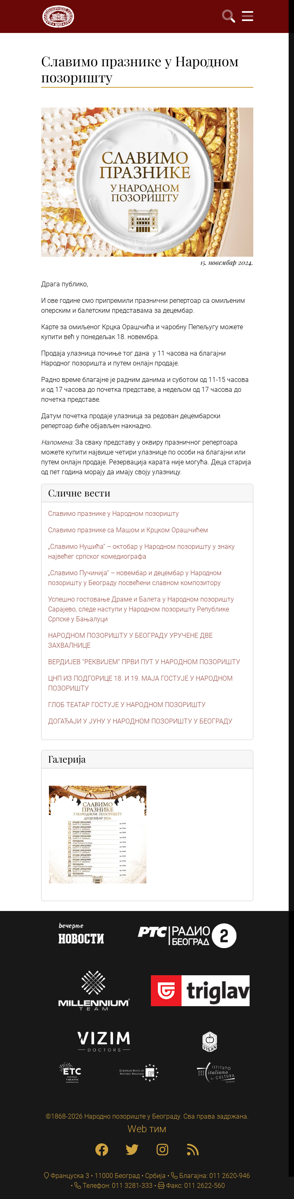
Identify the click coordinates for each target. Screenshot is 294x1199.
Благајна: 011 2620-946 (214, 1176)
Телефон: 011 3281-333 (117, 1186)
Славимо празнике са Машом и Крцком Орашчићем (128, 530)
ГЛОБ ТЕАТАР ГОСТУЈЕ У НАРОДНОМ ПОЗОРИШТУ (127, 705)
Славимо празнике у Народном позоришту (113, 514)
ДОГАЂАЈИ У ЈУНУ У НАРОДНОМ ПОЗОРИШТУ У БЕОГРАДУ (140, 721)
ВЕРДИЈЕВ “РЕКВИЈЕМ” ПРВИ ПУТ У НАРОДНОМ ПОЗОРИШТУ (144, 662)
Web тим (147, 1129)
